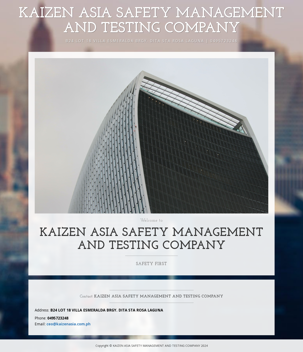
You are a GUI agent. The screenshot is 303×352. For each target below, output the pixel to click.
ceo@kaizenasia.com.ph (68, 323)
